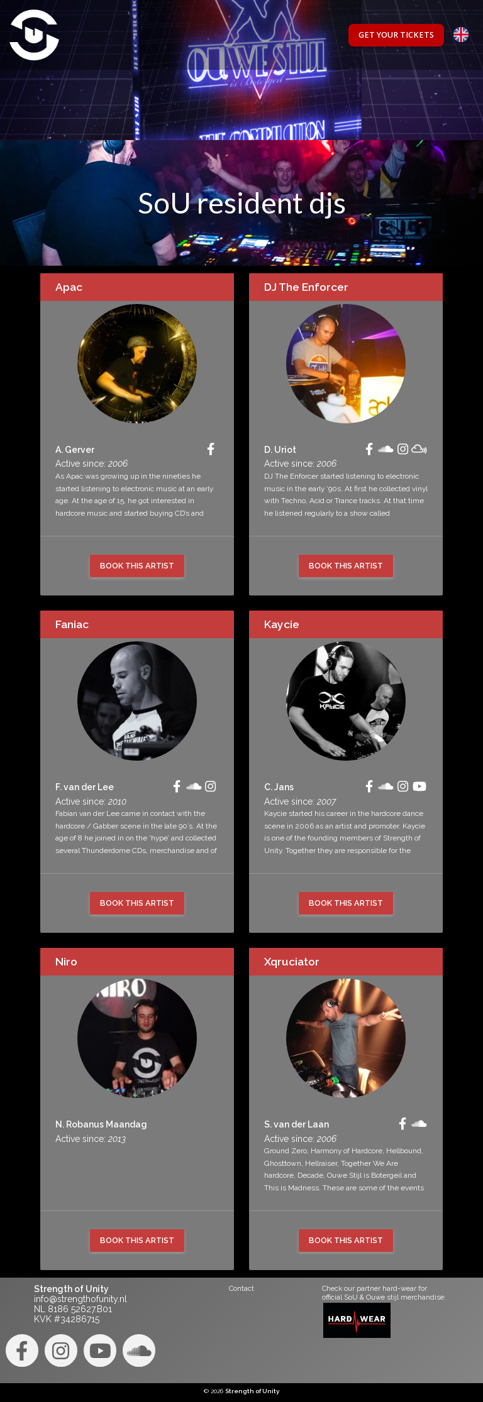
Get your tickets (396, 35)
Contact (241, 1288)
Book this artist (137, 565)
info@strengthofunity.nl (80, 1299)
